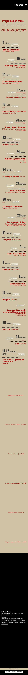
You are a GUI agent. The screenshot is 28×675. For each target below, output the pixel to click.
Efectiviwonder (14, 299)
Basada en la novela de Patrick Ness (10, 83)
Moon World (23, 344)
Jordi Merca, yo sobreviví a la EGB (15, 159)
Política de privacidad (13, 622)
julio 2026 (12, 30)
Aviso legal (4, 622)
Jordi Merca (23, 162)
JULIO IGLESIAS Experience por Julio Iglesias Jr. (13, 360)
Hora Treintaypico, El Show (16, 222)
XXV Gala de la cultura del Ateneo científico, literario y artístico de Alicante (14, 129)
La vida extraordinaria (18, 283)
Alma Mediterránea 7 (21, 67)
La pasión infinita (12, 97)
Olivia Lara (22, 176)
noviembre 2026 (23, 30)
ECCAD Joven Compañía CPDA (9, 113)
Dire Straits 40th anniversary (12, 206)
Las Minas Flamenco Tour (11, 49)
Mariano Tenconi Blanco (20, 285)
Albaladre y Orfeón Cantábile (15, 65)
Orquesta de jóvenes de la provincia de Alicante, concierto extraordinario (14, 312)
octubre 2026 (17, 30)
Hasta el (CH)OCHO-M (18, 190)
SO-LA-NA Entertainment (8, 51)
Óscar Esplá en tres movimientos (14, 111)
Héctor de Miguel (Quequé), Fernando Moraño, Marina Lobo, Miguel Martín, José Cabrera (15, 224)
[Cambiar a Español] (14, 672)
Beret (17, 343)
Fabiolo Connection (15, 269)
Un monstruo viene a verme (12, 81)
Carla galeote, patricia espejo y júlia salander (15, 192)
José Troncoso (22, 97)
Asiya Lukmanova (14, 329)
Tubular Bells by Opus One (16, 253)
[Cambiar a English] (8, 672)
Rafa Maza (6, 269)
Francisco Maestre (21, 315)
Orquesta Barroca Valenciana (15, 127)
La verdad (5, 144)
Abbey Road (6, 239)
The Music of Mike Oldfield (19, 255)
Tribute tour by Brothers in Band (9, 208)
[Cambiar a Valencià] (20, 672)
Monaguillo (6, 299)
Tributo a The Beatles (16, 239)
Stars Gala (6, 329)
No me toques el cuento (10, 176)
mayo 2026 (3, 30)
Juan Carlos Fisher (14, 144)
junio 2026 (8, 30)
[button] (26, 5)
